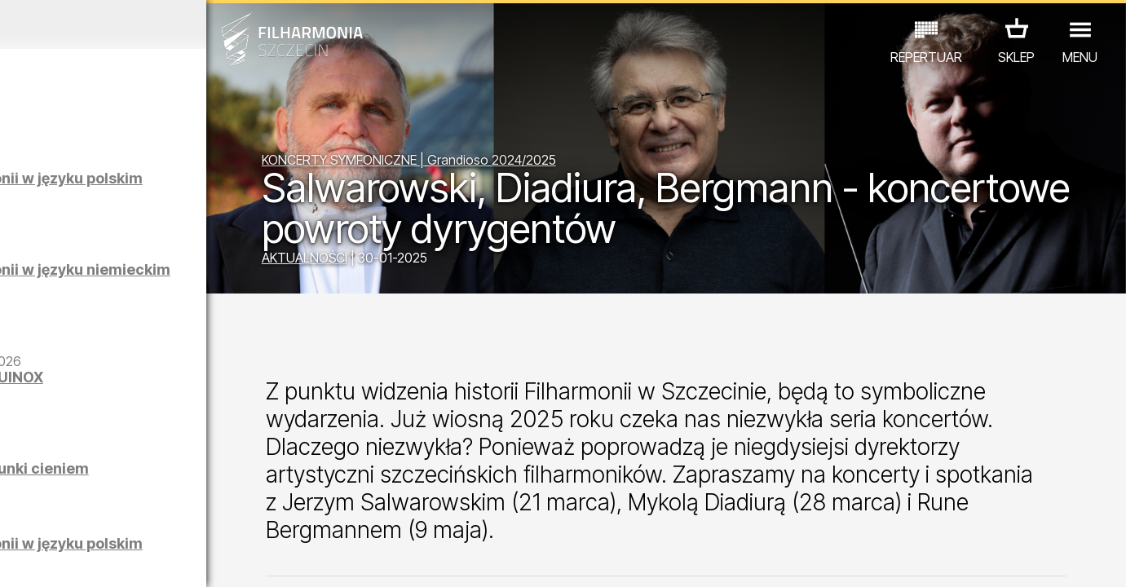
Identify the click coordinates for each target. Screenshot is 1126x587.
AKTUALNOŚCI (385, 260)
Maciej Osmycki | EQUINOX (155, 385)
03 (62, 559)
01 (17, 559)
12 (268, 559)
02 (39, 559)
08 (176, 559)
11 (244, 559)
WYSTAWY (183, 516)
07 (153, 559)
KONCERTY (57, 516)
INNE (247, 516)
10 (221, 559)
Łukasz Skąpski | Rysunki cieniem (182, 476)
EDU (121, 516)
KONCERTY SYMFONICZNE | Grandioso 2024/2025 (489, 162)
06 (131, 559)
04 (85, 559)
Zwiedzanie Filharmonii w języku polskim (185, 186)
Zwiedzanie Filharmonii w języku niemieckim (185, 277)
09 (199, 559)
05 (108, 559)
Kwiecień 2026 (146, 24)
